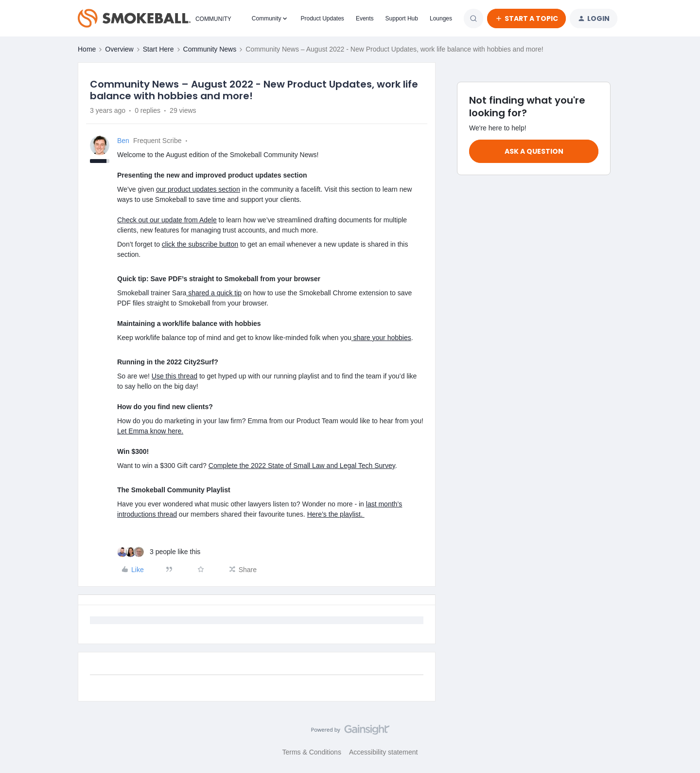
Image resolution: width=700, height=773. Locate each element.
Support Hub (401, 18)
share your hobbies (382, 338)
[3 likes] (158, 552)
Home (87, 49)
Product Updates (322, 18)
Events (365, 18)
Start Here (158, 49)
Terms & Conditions (311, 752)
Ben (123, 140)
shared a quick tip (214, 293)
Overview (119, 49)
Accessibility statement (383, 752)
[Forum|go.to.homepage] (152, 18)
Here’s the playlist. (336, 514)
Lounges (441, 18)
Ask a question (534, 151)
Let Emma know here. (150, 431)
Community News (210, 49)
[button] (526, 18)
